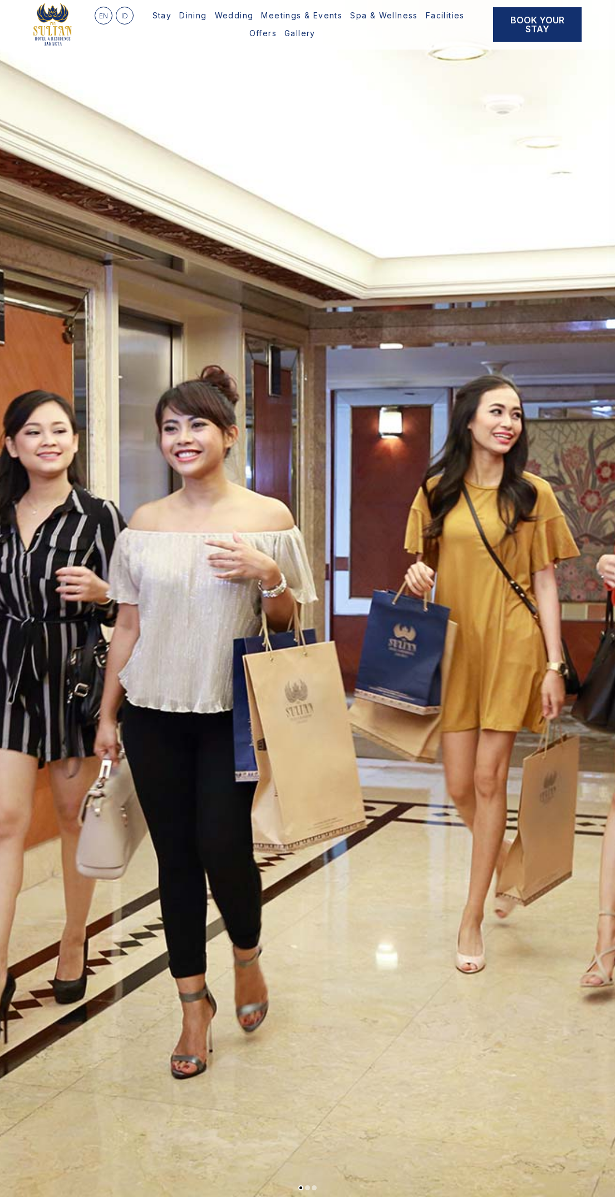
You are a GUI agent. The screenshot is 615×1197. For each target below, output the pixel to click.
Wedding (234, 15)
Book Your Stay (537, 24)
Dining (192, 15)
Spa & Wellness (384, 15)
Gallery (300, 33)
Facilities (445, 15)
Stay (162, 15)
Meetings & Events (301, 15)
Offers (263, 33)
